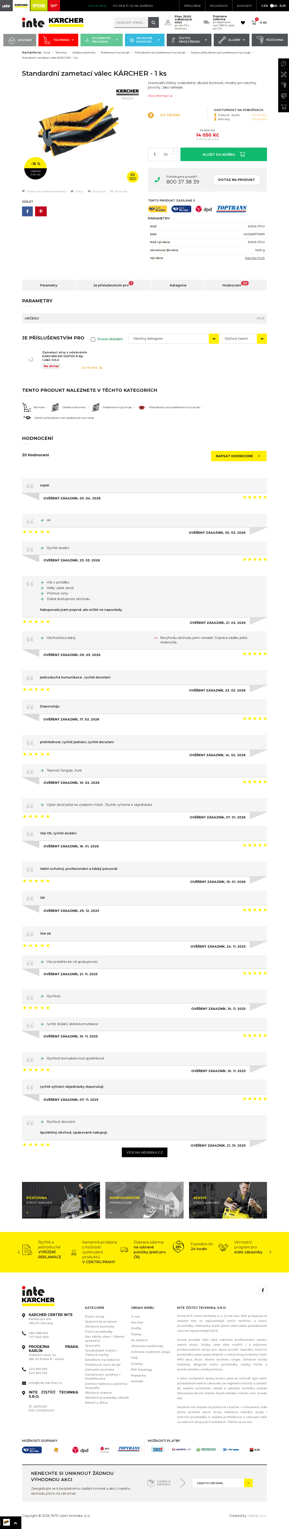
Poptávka (138, 1375)
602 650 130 (38, 1373)
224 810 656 (38, 1369)
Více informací (160, 95)
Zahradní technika (99, 1369)
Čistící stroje (94, 1316)
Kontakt (137, 1381)
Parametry (48, 285)
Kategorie (178, 285)
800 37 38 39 (183, 182)
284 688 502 (38, 1333)
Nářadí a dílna (96, 1402)
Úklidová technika (83, 52)
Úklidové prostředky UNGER (107, 1397)
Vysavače (92, 1345)
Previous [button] (18, 1252)
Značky (137, 1363)
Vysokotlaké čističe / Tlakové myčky (101, 1352)
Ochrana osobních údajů (150, 1352)
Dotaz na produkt (236, 180)
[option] (81, 134)
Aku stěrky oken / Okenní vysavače (104, 1338)
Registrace (219, 5)
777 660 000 (39, 1337)
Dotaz (77, 191)
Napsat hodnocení (239, 456)
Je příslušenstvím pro (113, 284)
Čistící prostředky (189, 40)
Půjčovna (269, 40)
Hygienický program (101, 40)
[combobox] (173, 339)
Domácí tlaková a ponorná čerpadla (106, 1385)
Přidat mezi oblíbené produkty (44, 191)
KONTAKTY (244, 5)
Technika (58, 40)
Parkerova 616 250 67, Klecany (51, 1319)
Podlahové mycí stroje (115, 52)
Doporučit (97, 191)
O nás (135, 1316)
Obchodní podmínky (147, 1346)
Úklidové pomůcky (144, 40)
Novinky (20, 40)
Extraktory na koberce (102, 1359)
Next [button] (270, 1252)
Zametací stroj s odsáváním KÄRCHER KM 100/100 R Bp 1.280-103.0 (64, 356)
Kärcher (137, 1322)
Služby (231, 40)
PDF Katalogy (141, 1369)
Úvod (46, 52)
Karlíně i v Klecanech (244, 1407)
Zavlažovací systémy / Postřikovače (102, 1376)
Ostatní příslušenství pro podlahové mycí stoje (220, 52)
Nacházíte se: (32, 52)
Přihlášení (192, 5)
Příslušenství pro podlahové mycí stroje (160, 52)
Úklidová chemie (98, 1392)
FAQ (134, 1357)
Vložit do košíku (223, 154)
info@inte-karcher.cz (45, 1383)
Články (136, 1334)
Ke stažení (139, 1340)
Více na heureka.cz (144, 1152)
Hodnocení (235, 284)
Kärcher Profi (255, 258)
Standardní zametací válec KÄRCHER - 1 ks (50, 57)
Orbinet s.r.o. (257, 1516)
